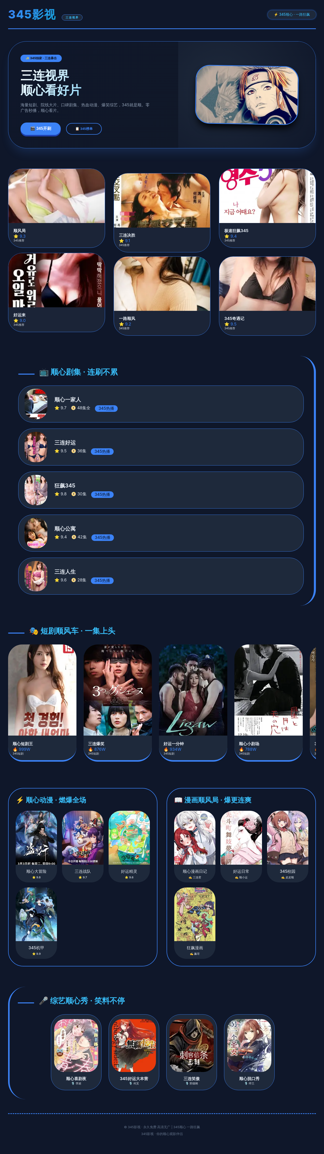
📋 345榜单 (84, 129)
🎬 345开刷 (40, 128)
